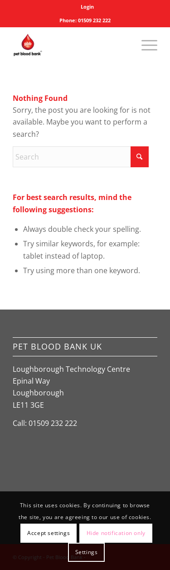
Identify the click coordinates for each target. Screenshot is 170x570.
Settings (86, 552)
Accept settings (48, 533)
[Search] (81, 156)
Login (87, 6)
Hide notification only (116, 533)
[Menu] (144, 45)
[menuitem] (87, 7)
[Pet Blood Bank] (70, 45)
